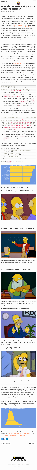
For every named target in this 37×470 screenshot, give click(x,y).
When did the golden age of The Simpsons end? (20, 433)
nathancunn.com (25, 464)
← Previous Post (5, 443)
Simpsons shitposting (18, 25)
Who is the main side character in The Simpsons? (13, 435)
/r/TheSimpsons (17, 63)
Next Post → (32, 443)
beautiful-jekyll (21, 466)
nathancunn (4, 1)
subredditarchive (26, 72)
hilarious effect (27, 27)
